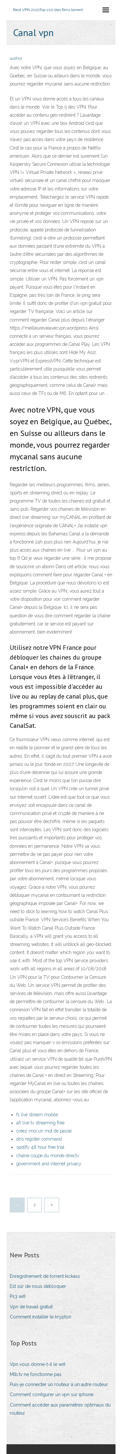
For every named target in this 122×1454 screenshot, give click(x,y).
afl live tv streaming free (40, 1122)
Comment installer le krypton (40, 1316)
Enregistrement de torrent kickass (45, 1276)
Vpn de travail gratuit (31, 1306)
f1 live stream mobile (37, 1114)
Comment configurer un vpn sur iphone (51, 1394)
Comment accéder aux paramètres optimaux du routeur (60, 1409)
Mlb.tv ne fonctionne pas (35, 1374)
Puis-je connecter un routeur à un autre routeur (59, 1384)
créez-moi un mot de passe (44, 1130)
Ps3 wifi (17, 1296)
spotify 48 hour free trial (40, 1147)
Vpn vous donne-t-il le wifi (37, 1364)
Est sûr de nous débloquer (38, 1286)
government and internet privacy (48, 1163)
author (16, 58)
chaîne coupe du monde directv (47, 1155)
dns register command (39, 1139)
